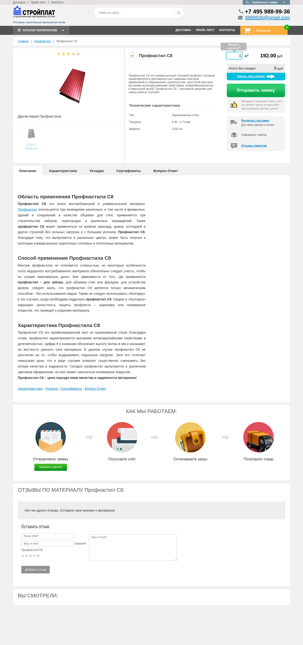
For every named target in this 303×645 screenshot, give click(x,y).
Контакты (57, 2)
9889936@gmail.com (267, 17)
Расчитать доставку (255, 120)
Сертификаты (128, 171)
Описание (27, 171)
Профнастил (43, 41)
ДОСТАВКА (183, 30)
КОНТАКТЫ (227, 30)
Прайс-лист (38, 2)
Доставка (19, 2)
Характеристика (63, 171)
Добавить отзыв (35, 569)
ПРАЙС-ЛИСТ (205, 30)
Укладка (96, 171)
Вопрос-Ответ (165, 171)
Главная (23, 41)
